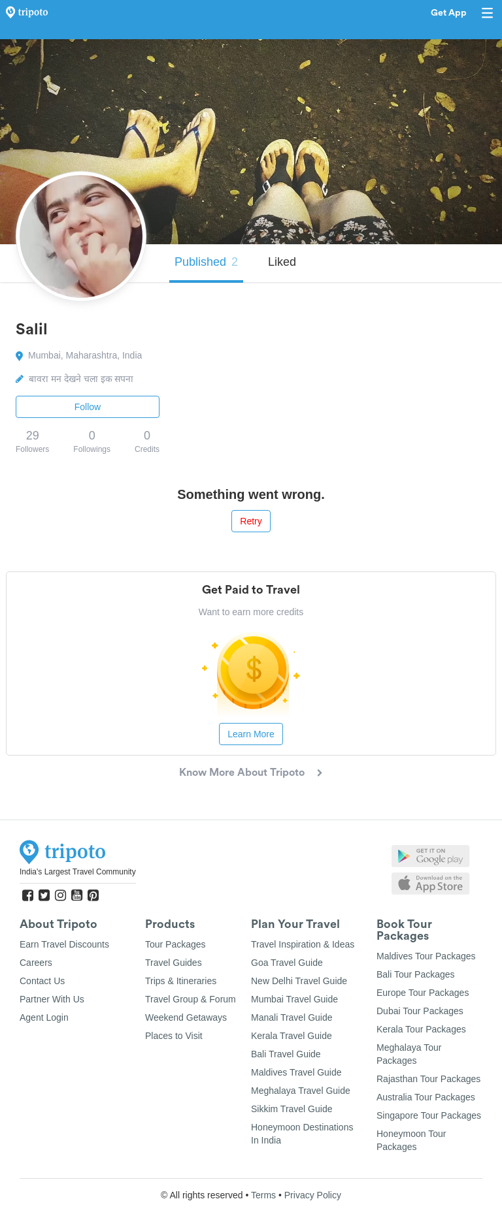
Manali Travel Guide (292, 1017)
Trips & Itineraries (180, 981)
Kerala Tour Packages (421, 1029)
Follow (88, 407)
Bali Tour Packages (415, 974)
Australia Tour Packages (425, 1097)
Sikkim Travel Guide (291, 1109)
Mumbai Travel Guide (294, 999)
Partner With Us (52, 999)
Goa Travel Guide (287, 962)
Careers (36, 962)
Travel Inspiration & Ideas (302, 944)
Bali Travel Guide (286, 1054)
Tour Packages (175, 944)
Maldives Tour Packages (425, 956)
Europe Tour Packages (422, 992)
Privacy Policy (312, 1195)
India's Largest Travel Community (78, 871)
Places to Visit (174, 1036)
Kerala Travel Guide (291, 1036)
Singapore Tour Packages (428, 1115)
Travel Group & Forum (190, 999)
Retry (250, 521)
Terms (263, 1195)
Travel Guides (173, 962)
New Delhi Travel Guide (299, 981)
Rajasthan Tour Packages (428, 1079)
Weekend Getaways (186, 1017)
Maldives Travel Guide (296, 1072)
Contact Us (42, 981)
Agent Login (44, 1017)
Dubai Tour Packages (419, 1011)
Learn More (251, 734)
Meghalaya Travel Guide (300, 1090)
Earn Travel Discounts (64, 944)
